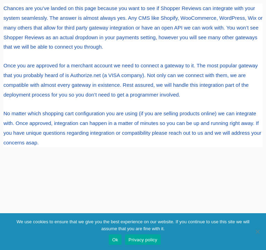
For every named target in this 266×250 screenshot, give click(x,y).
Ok (115, 239)
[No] (257, 231)
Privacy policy (142, 239)
